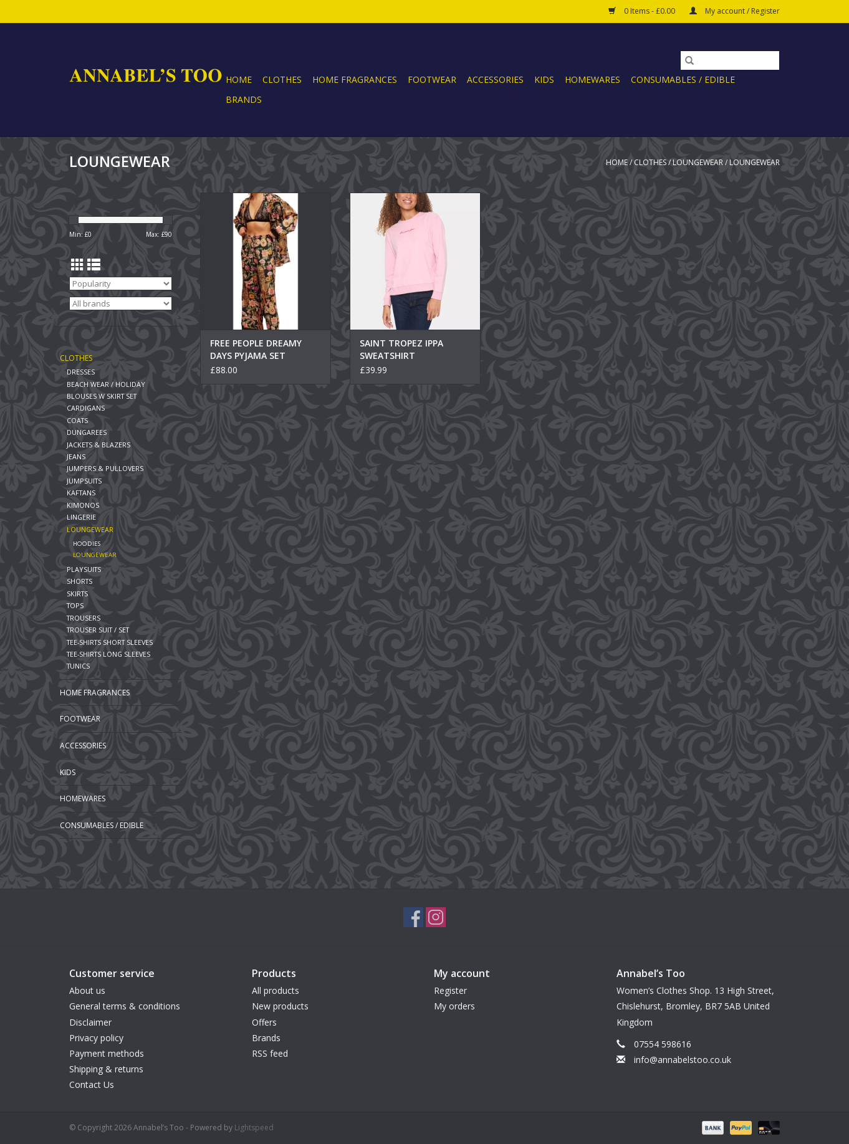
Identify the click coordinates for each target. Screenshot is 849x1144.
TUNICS (78, 665)
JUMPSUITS (84, 480)
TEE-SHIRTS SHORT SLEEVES (110, 642)
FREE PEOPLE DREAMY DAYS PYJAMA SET (256, 349)
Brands (244, 99)
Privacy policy (96, 1038)
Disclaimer (90, 1022)
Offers (264, 1022)
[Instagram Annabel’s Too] (436, 917)
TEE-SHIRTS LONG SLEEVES (108, 654)
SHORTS (79, 581)
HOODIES (86, 544)
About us (87, 990)
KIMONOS (83, 505)
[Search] (730, 60)
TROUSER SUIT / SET (98, 629)
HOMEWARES (592, 79)
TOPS (75, 605)
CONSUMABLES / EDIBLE (683, 79)
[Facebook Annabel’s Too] (413, 917)
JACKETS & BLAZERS (98, 444)
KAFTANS (81, 492)
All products (275, 990)
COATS (77, 420)
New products (280, 1006)
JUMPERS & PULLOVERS (105, 468)
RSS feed (270, 1053)
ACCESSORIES (495, 79)
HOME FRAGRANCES (354, 79)
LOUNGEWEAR (698, 162)
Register (450, 990)
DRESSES (81, 371)
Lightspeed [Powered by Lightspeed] (254, 1127)
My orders (454, 1006)
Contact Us (91, 1084)
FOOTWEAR (432, 79)
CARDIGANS (86, 407)
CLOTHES (282, 79)
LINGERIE (81, 517)
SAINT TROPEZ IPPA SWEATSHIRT (401, 349)
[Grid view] (77, 265)
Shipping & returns (106, 1069)
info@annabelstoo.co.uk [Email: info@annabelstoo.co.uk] (682, 1059)
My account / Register (734, 11)
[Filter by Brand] (120, 303)
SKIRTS (77, 593)
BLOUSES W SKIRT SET (102, 396)
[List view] (93, 265)
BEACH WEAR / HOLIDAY (106, 384)
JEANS (76, 456)
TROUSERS (83, 617)
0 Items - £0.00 (642, 11)
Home (239, 79)
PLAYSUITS (84, 569)
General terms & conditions (124, 1006)
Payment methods (106, 1053)
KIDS (544, 79)
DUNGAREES (87, 432)
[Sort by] (120, 283)
